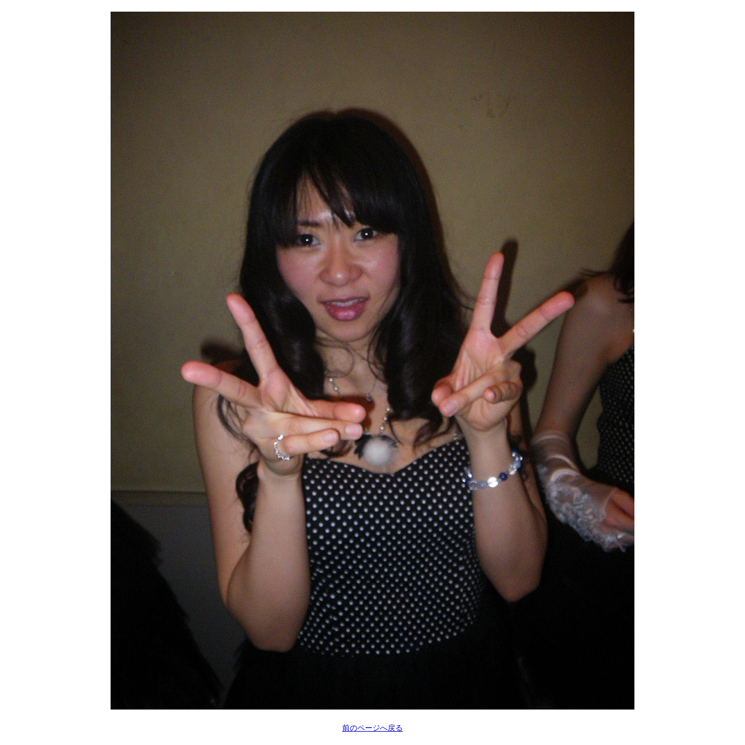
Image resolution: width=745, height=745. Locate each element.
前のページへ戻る (372, 727)
